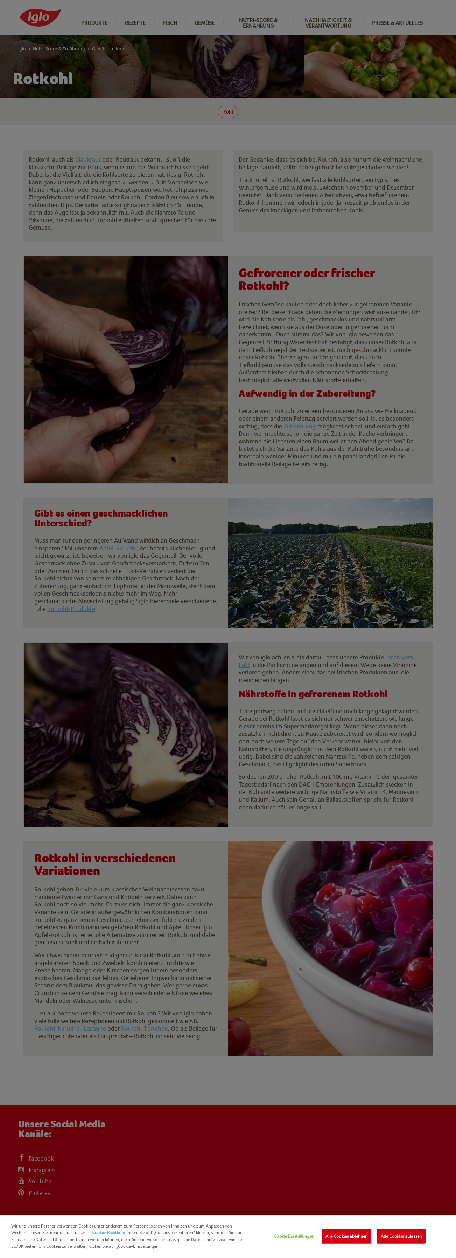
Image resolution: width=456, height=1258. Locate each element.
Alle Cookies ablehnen (346, 1236)
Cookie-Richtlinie (108, 1232)
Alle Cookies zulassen (401, 1236)
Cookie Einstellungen (294, 1236)
